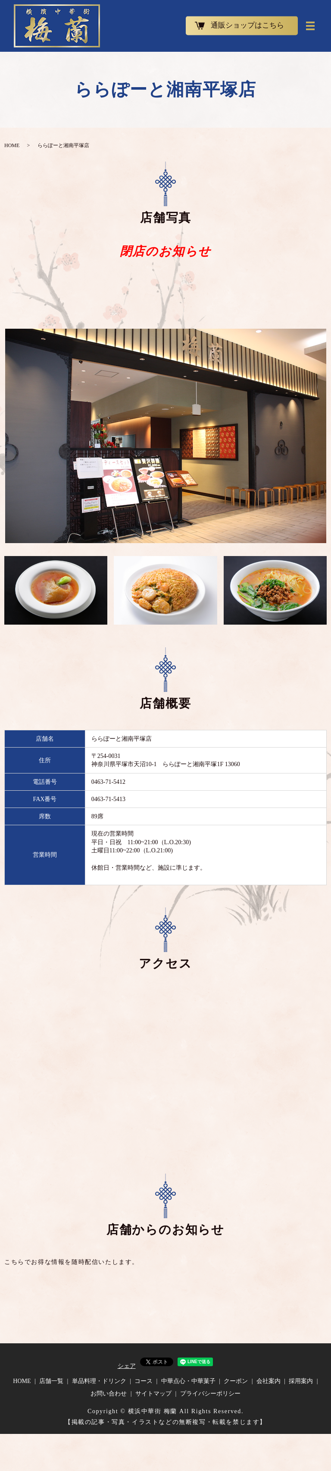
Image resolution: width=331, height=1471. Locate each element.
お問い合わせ (109, 1393)
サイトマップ (153, 1393)
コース (143, 1381)
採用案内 (301, 1381)
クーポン (236, 1381)
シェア (127, 1366)
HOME (11, 145)
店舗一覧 (51, 1381)
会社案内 (268, 1381)
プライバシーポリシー (210, 1393)
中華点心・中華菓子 (188, 1381)
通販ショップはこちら (247, 26)
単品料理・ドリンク (99, 1381)
